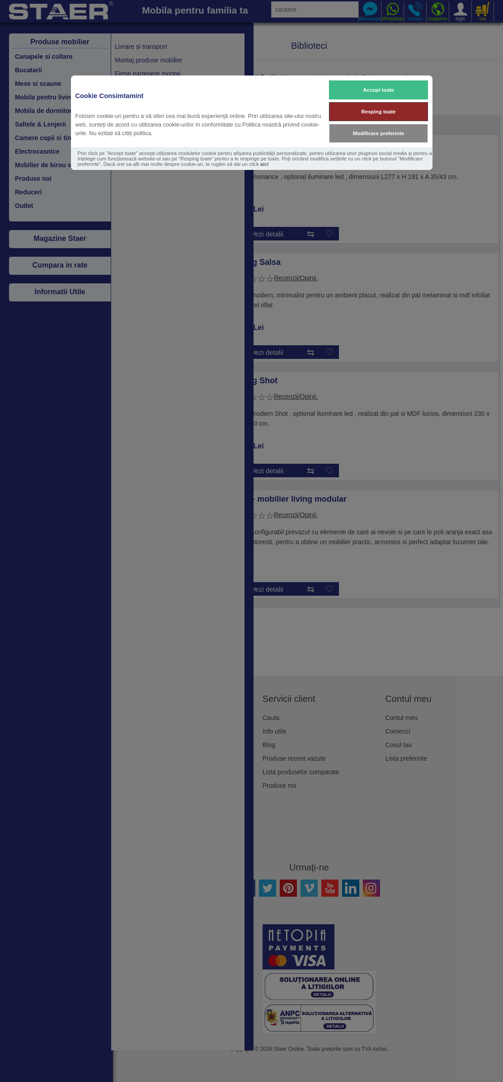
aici (264, 164)
